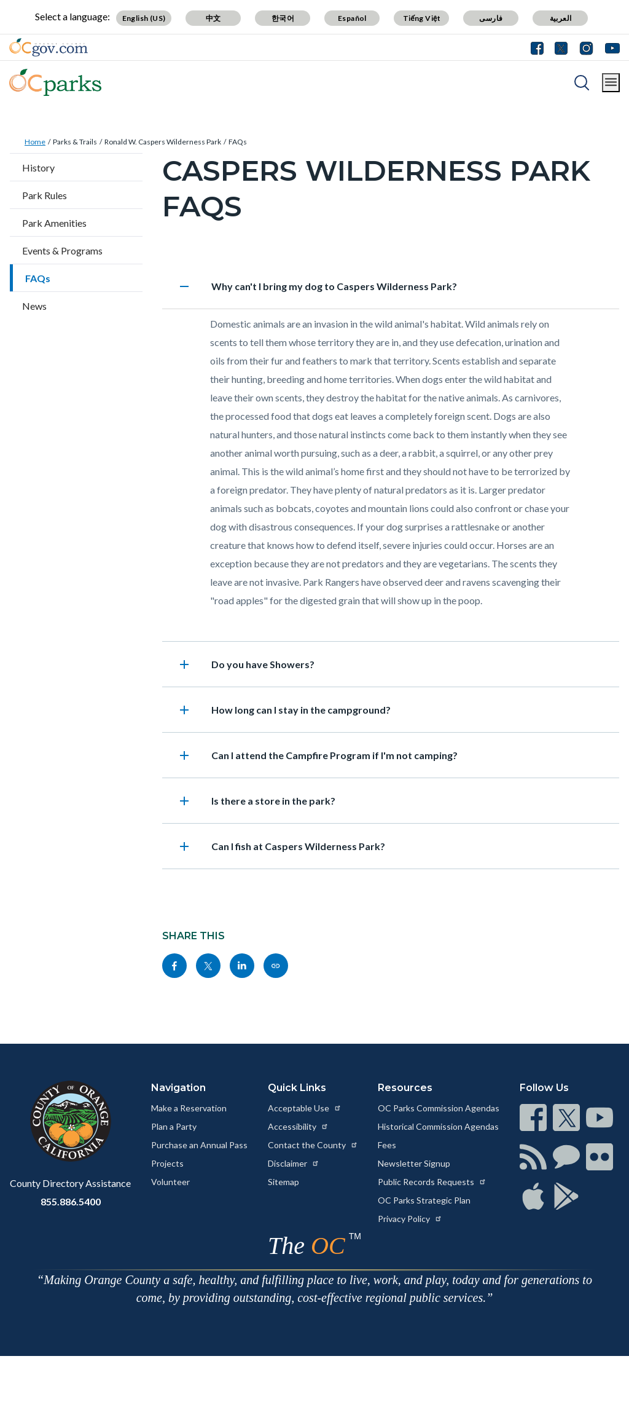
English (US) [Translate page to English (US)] (144, 18)
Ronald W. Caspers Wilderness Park (162, 141)
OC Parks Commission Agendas (438, 1108)
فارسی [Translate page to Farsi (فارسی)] (490, 18)
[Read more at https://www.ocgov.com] (70, 1121)
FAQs (238, 141)
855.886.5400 (71, 1201)
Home (35, 141)
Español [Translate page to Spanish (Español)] (352, 18)
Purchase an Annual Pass (199, 1145)
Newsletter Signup (414, 1163)
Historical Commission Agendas (438, 1126)
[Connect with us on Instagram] (586, 47)
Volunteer (170, 1182)
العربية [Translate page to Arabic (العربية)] (561, 18)
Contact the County (313, 1145)
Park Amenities (54, 223)
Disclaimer (293, 1163)
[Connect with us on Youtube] (610, 47)
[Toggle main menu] (611, 82)
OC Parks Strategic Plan (424, 1200)
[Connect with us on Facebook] (540, 47)
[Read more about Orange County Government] (48, 47)
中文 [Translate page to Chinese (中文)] (213, 18)
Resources (405, 1088)
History (38, 167)
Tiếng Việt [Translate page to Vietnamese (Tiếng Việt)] (422, 18)
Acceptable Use (305, 1108)
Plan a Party (174, 1126)
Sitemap (283, 1182)
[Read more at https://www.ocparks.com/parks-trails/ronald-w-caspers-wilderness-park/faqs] (276, 965)
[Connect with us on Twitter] (561, 47)
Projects (167, 1163)
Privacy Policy (410, 1218)
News (34, 306)
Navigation (178, 1088)
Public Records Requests (432, 1182)
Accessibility (298, 1126)
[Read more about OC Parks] (55, 82)
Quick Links (297, 1088)
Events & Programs (62, 250)
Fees (387, 1145)
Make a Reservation (189, 1108)
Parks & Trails (75, 141)
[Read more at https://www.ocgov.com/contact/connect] (533, 1117)
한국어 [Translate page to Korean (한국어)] (283, 18)
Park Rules (44, 195)
